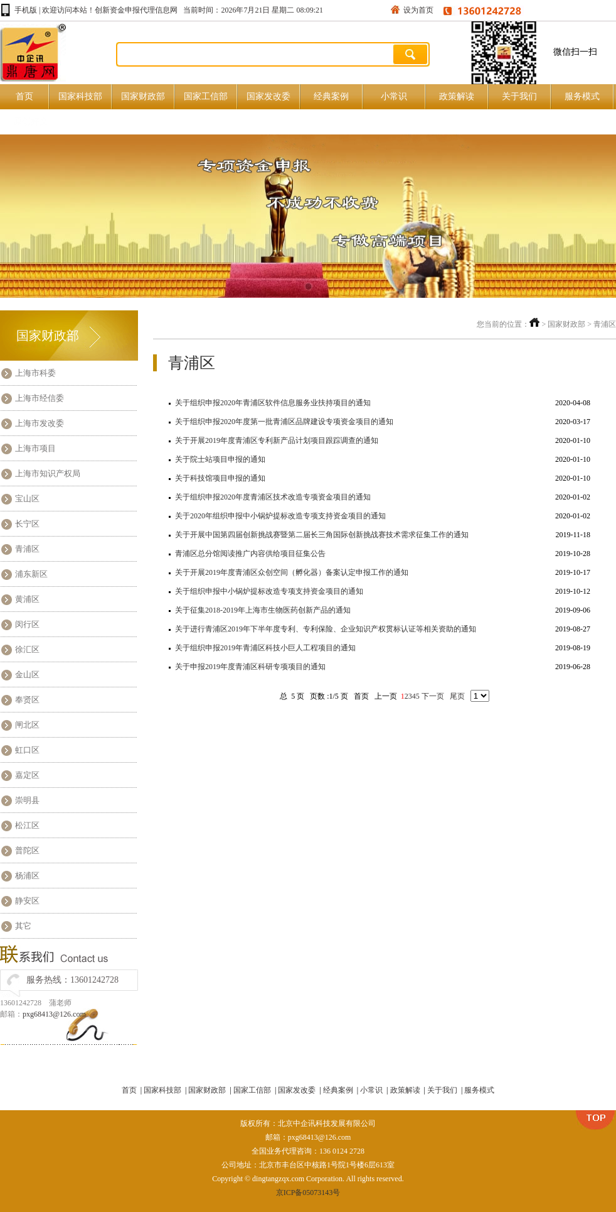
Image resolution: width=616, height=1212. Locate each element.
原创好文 (30, 121)
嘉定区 (27, 775)
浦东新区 (31, 574)
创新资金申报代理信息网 (136, 10)
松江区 (27, 825)
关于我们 (519, 96)
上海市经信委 (39, 398)
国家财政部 (143, 96)
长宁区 (27, 523)
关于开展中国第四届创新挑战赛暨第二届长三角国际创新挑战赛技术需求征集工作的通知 (322, 534)
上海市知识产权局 (47, 473)
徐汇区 (27, 649)
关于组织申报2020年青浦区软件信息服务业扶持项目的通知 (273, 402)
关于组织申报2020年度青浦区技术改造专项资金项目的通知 (273, 497)
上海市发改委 (39, 423)
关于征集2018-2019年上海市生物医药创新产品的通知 (263, 610)
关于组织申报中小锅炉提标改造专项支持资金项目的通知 (269, 591)
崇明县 (27, 800)
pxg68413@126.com (54, 1014)
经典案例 (331, 96)
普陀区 (27, 850)
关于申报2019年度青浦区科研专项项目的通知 (250, 666)
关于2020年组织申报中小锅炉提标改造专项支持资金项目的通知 (280, 515)
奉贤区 (27, 699)
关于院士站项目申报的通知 (220, 459)
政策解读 (456, 96)
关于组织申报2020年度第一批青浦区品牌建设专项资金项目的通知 (284, 421)
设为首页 (418, 10)
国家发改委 (268, 96)
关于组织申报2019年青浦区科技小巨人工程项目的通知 (265, 647)
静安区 (27, 900)
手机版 (25, 10)
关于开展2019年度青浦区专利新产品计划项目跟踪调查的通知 (276, 440)
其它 (23, 926)
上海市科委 (35, 373)
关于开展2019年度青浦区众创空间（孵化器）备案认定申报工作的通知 (291, 572)
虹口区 (27, 750)
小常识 (394, 96)
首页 (24, 96)
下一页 (434, 696)
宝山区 (27, 498)
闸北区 (27, 724)
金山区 (27, 674)
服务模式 (582, 96)
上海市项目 (35, 448)
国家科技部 (80, 96)
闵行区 (27, 624)
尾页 (458, 696)
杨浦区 (27, 875)
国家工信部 (206, 96)
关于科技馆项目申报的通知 (220, 478)
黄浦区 (27, 599)
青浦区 (27, 549)
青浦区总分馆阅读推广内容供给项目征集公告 (250, 553)
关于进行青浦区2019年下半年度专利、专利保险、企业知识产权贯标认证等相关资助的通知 (325, 629)
